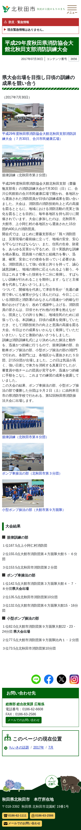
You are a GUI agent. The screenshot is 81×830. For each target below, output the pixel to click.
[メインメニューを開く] (72, 9)
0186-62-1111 (15, 815)
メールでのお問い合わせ (24, 720)
